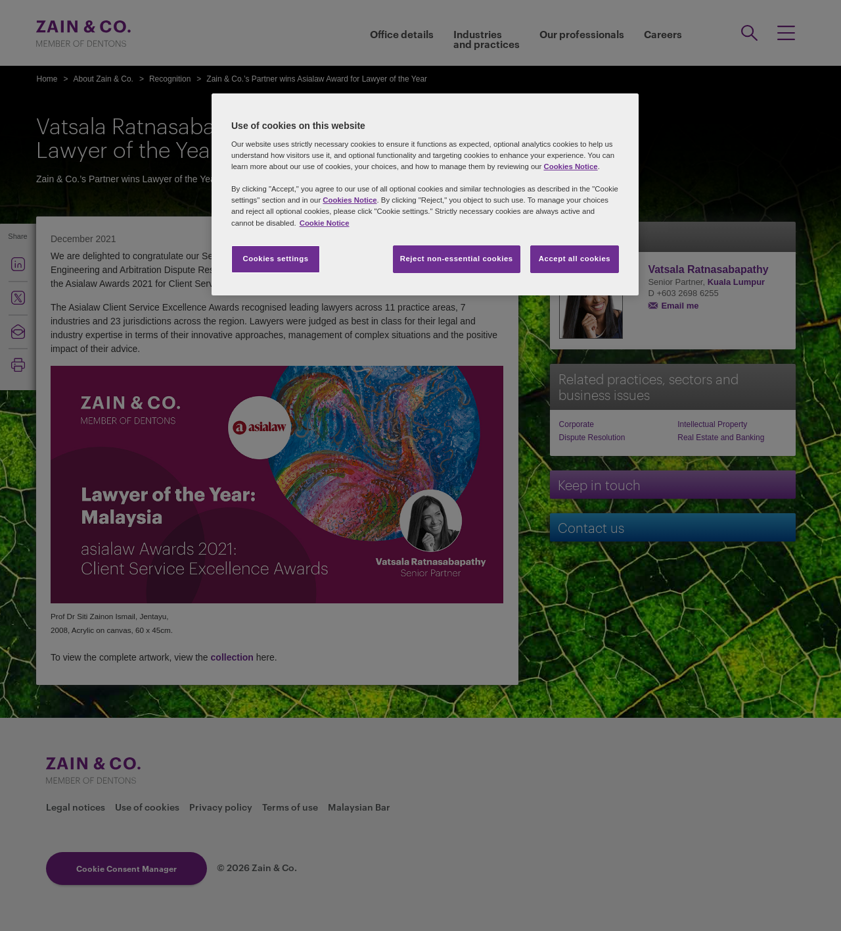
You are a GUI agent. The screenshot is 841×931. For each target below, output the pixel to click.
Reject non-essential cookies (456, 259)
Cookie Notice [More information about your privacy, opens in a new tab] (325, 223)
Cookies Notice (570, 166)
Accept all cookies (575, 259)
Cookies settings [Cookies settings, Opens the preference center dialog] (275, 259)
